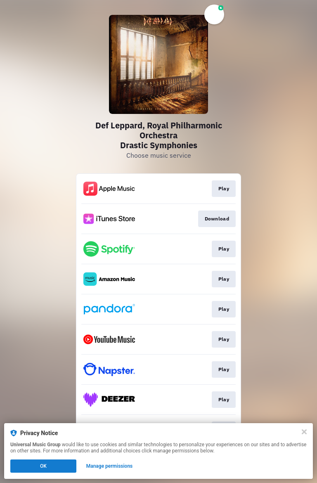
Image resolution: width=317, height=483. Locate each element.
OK (43, 466)
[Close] (304, 431)
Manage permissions (109, 466)
